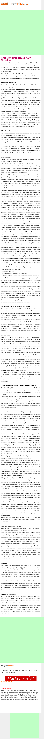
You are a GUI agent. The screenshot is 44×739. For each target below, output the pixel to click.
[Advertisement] (22, 32)
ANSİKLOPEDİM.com (14, 4)
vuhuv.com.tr (7, 682)
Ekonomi (11, 666)
